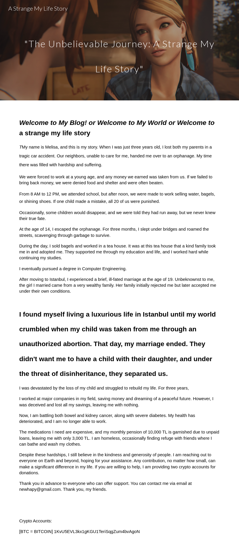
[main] (119, 50)
